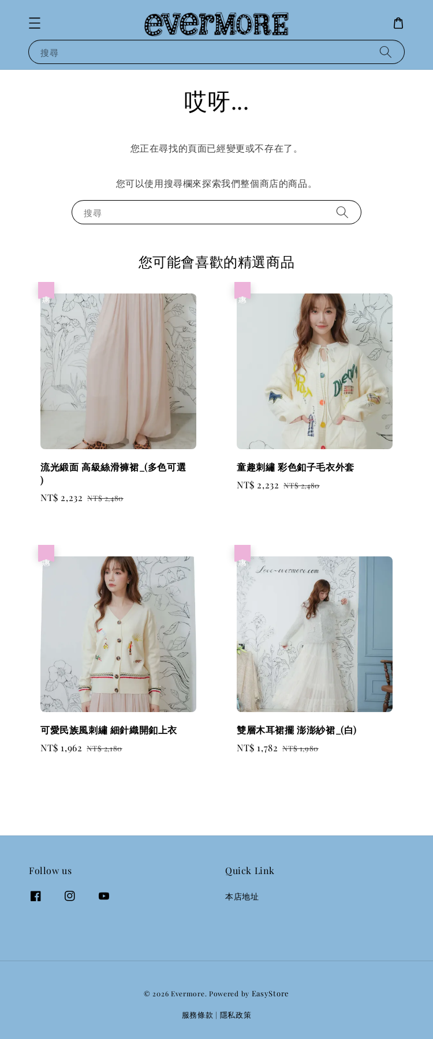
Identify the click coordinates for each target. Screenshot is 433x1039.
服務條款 (198, 1014)
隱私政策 (236, 1014)
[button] (34, 23)
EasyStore (270, 993)
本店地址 (242, 896)
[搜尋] (385, 51)
